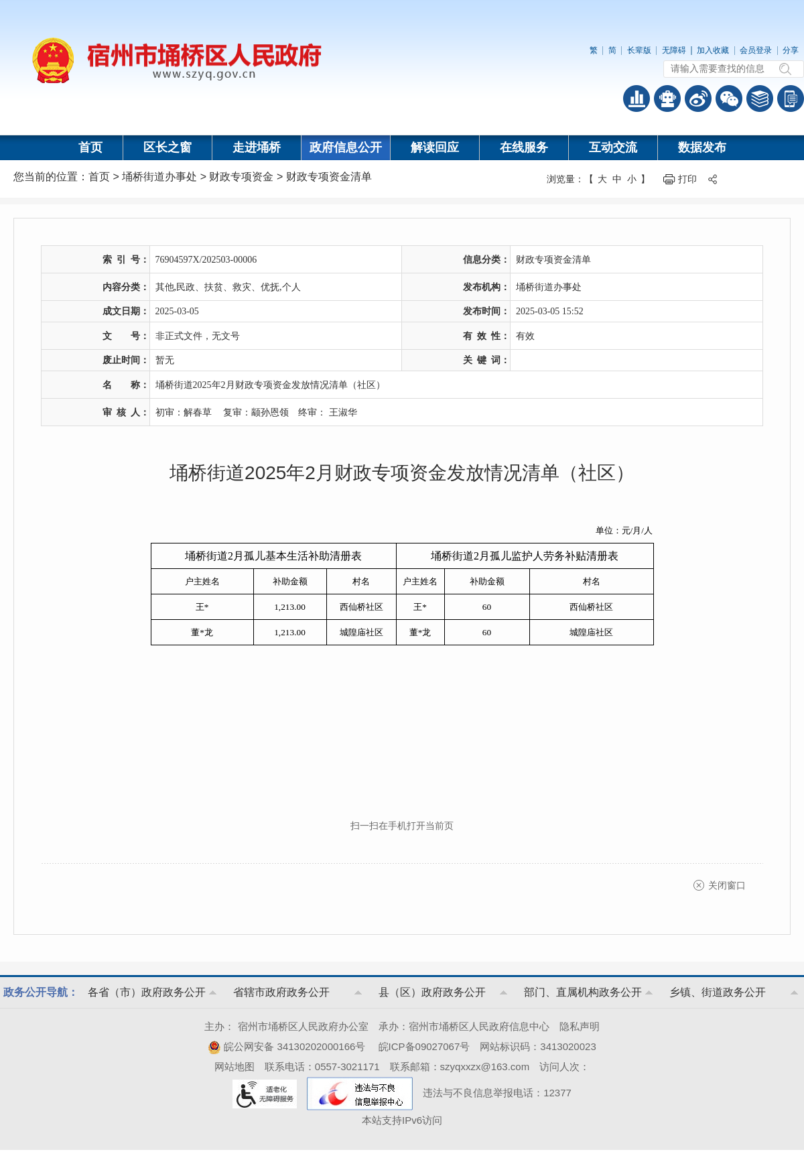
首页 (90, 147)
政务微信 (729, 98)
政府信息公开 (346, 147)
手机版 (790, 98)
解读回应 (435, 147)
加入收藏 (713, 50)
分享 (791, 50)
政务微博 (698, 98)
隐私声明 (579, 1026)
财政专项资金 (241, 176)
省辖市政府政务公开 (281, 992)
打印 (687, 179)
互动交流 (613, 147)
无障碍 (674, 50)
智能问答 (667, 98)
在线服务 (524, 147)
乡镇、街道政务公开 (717, 992)
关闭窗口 (727, 885)
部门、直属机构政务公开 (583, 992)
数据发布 (702, 147)
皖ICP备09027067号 (424, 1046)
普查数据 (636, 98)
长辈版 (639, 50)
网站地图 (234, 1066)
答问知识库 (759, 98)
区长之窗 (167, 147)
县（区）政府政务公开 (432, 992)
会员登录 (756, 50)
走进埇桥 (256, 147)
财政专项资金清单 (329, 176)
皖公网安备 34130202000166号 (286, 1046)
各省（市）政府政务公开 (147, 992)
